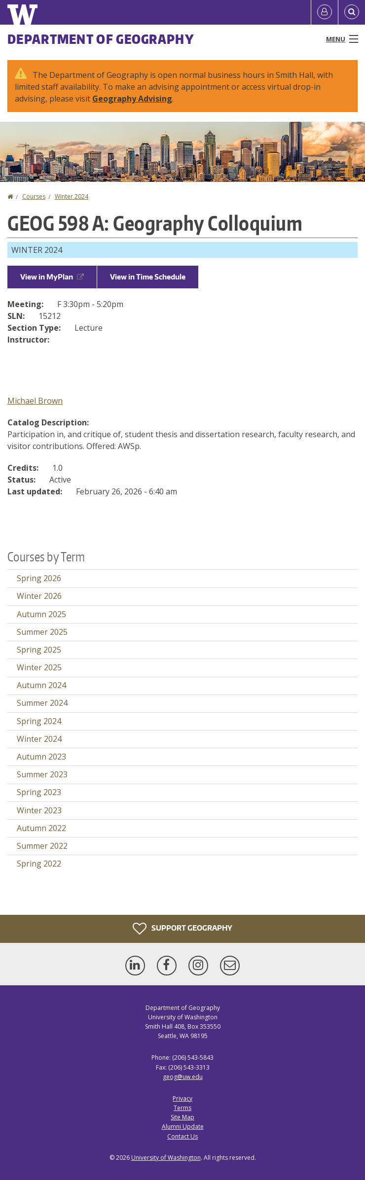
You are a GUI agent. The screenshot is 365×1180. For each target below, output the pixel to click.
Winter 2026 (39, 595)
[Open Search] (351, 12)
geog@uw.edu (183, 1077)
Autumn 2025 (41, 614)
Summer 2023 (42, 774)
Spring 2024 (39, 721)
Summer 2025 (42, 631)
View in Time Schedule (147, 277)
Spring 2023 (39, 792)
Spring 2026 (39, 578)
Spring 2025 (39, 649)
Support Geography (182, 929)
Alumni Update (183, 1126)
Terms (182, 1108)
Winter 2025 (39, 667)
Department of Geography (100, 39)
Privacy (182, 1098)
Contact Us (182, 1136)
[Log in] (324, 12)
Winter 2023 (39, 810)
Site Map (182, 1117)
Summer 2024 (42, 702)
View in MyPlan (52, 277)
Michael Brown (35, 400)
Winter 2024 (71, 196)
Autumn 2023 (41, 756)
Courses (33, 196)
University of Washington (166, 1157)
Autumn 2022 (41, 828)
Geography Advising (132, 98)
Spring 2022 (39, 863)
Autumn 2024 (41, 685)
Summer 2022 (42, 845)
